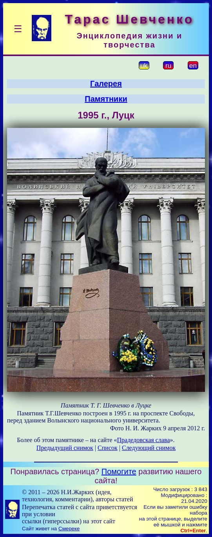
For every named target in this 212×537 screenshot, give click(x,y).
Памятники (106, 99)
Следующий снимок (149, 447)
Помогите (118, 471)
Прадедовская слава (143, 440)
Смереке (69, 529)
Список (108, 447)
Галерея (106, 83)
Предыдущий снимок (64, 447)
